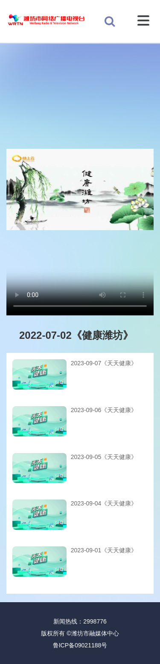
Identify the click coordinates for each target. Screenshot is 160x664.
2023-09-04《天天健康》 (104, 503)
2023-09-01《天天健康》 (104, 550)
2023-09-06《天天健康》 (104, 410)
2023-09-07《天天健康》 (104, 363)
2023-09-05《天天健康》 (104, 456)
